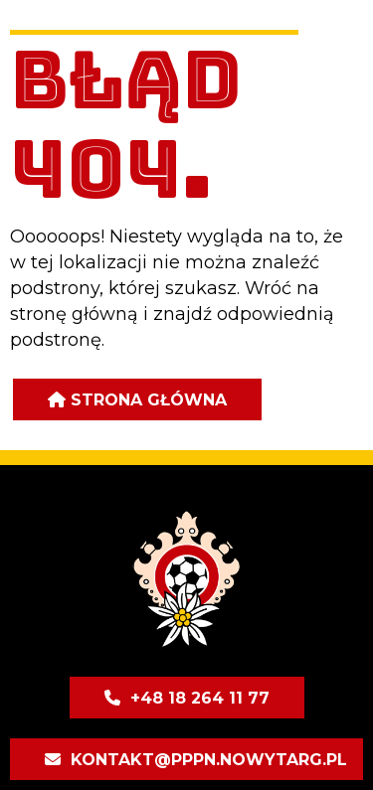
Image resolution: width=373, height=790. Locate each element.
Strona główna (149, 400)
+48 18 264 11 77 (200, 698)
